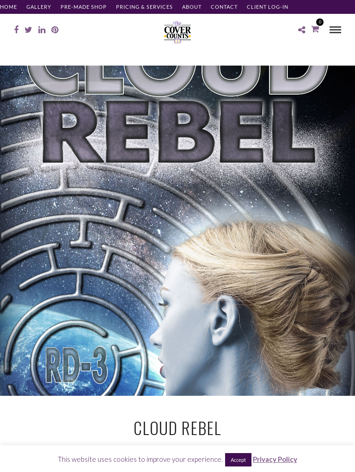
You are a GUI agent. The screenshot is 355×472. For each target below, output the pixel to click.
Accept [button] (238, 460)
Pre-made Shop (84, 7)
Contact (224, 7)
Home (8, 7)
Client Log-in (267, 7)
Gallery (38, 7)
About (192, 7)
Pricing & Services (144, 7)
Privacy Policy (275, 459)
